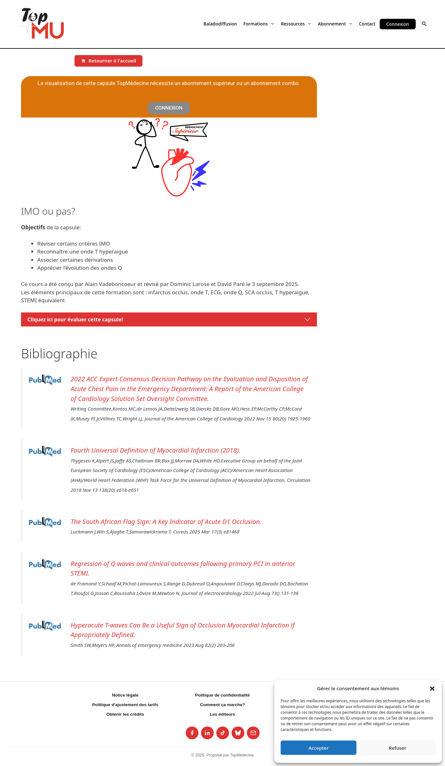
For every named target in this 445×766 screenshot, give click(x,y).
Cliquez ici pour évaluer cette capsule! (75, 319)
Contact (367, 24)
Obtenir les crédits (125, 714)
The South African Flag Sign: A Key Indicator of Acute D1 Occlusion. (166, 521)
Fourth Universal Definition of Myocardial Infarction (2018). (155, 450)
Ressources (296, 24)
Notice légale (125, 695)
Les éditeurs (222, 714)
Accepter (318, 748)
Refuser (397, 748)
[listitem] (192, 733)
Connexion (397, 24)
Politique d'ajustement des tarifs (125, 704)
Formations (259, 24)
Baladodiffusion (220, 24)
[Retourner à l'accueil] (108, 61)
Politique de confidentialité (222, 695)
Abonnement (335, 24)
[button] (432, 688)
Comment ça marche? (222, 704)
